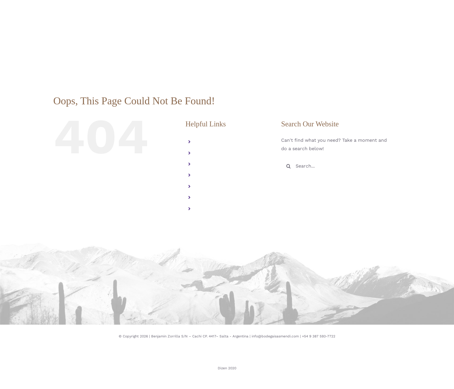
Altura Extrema (214, 153)
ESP (201, 197)
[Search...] (336, 166)
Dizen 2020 (227, 368)
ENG (201, 208)
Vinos (203, 164)
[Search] (288, 166)
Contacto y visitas (217, 186)
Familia (205, 142)
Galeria (205, 175)
